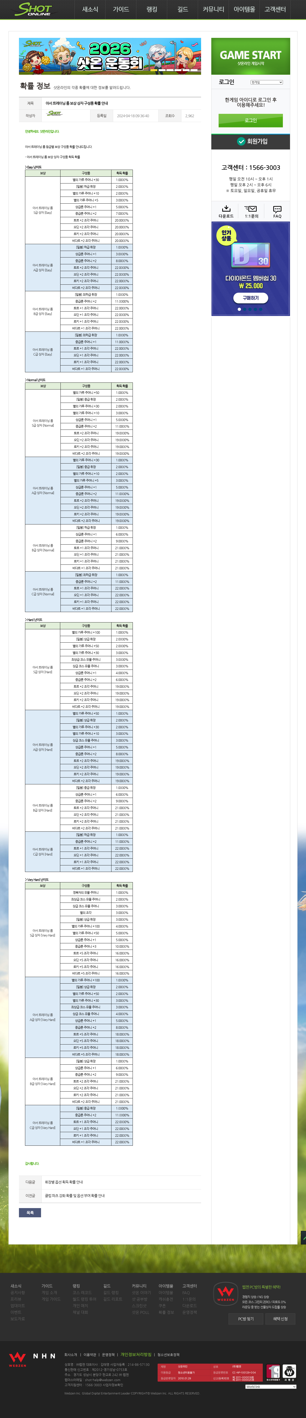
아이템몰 (244, 9)
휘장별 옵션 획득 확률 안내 (64, 1182)
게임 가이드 (51, 1299)
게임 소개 (49, 1292)
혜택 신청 (280, 1319)
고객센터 (275, 9)
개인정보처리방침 (136, 1354)
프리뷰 (15, 1299)
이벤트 (15, 1312)
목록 (30, 1213)
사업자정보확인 (113, 1385)
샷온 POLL (140, 1312)
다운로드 (225, 211)
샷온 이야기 (141, 1292)
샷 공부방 (139, 1299)
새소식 (90, 9)
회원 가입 (250, 141)
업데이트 (17, 1305)
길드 (182, 9)
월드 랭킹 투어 (84, 1299)
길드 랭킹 (111, 1292)
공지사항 (17, 1292)
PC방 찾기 (246, 1319)
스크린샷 (139, 1305)
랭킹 (151, 9)
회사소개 (70, 1355)
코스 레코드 (82, 1292)
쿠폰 (162, 1305)
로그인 (251, 120)
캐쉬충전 (166, 1299)
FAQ (276, 211)
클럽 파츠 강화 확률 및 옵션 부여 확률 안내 (74, 1196)
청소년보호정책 (168, 1355)
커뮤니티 (213, 9)
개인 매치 (80, 1305)
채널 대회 (80, 1312)
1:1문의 (189, 1299)
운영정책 (189, 1312)
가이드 (121, 9)
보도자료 (17, 1319)
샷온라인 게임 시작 (250, 56)
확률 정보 (166, 1312)
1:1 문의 (251, 211)
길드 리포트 (112, 1299)
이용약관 (90, 1355)
